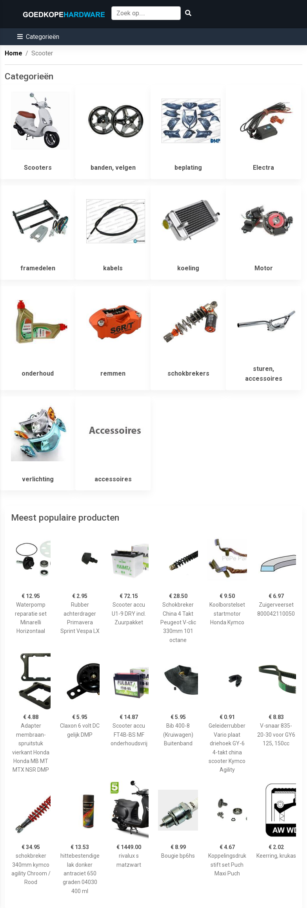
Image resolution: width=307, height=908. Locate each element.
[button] (38, 36)
